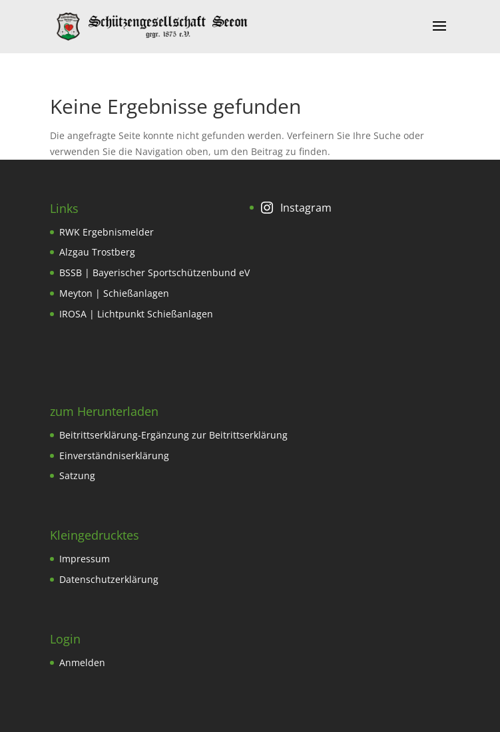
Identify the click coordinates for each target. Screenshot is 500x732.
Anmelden (82, 662)
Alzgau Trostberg (97, 252)
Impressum (84, 558)
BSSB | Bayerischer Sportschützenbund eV (154, 272)
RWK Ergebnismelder (106, 232)
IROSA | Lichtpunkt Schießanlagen (136, 313)
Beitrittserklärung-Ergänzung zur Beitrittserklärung (173, 435)
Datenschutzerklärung (108, 579)
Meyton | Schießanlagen (114, 293)
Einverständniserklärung (114, 455)
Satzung (77, 475)
